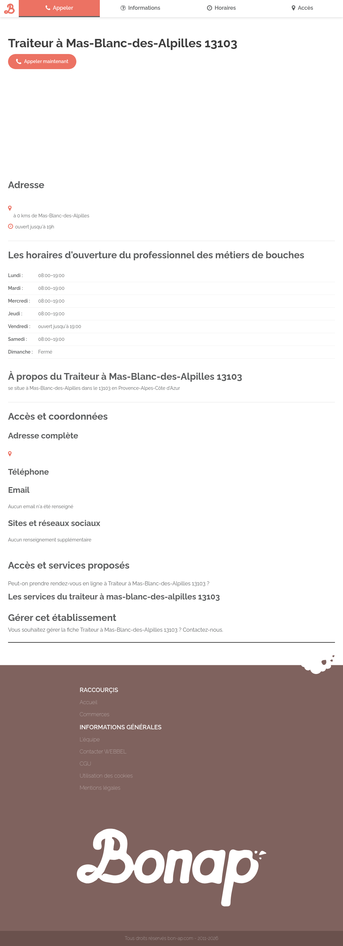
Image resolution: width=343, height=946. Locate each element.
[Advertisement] (171, 124)
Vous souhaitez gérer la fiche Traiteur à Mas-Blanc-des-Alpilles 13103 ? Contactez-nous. (115, 630)
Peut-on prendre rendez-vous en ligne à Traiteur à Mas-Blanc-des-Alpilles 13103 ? (108, 583)
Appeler (59, 8)
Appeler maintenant (42, 62)
